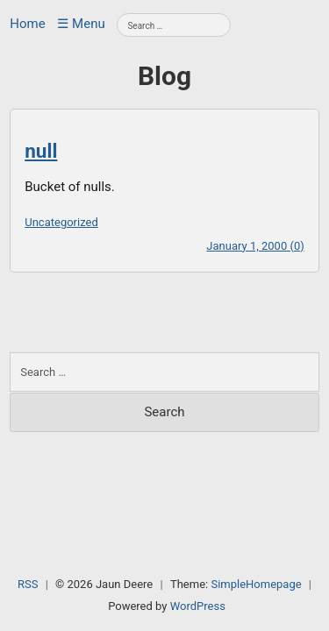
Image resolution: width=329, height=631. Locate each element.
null (41, 150)
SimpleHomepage (256, 584)
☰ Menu (80, 24)
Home (27, 24)
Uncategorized (61, 222)
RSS (28, 584)
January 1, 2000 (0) (255, 245)
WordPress (197, 606)
